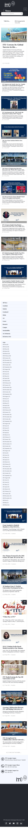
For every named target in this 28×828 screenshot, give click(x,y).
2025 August (6, 369)
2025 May (6, 376)
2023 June (6, 428)
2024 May (6, 403)
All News (5, 302)
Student (5, 309)
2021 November (7, 471)
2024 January (6, 412)
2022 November (7, 443)
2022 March (6, 462)
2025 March (6, 380)
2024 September (7, 394)
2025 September (7, 367)
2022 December (7, 441)
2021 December (7, 468)
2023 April (6, 432)
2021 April (6, 486)
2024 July (6, 398)
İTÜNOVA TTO (7, 336)
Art (3, 318)
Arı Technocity (6, 333)
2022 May (6, 457)
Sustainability (6, 330)
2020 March (6, 504)
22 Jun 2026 (13, 21)
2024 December (7, 387)
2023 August (6, 423)
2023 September (7, 421)
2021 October (6, 473)
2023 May (6, 430)
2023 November (7, 416)
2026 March (6, 353)
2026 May (6, 349)
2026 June (6, 346)
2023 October (6, 419)
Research (5, 324)
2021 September (7, 475)
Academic (5, 305)
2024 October (6, 392)
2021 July (6, 480)
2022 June (6, 455)
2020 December (7, 495)
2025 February (7, 383)
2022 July (5, 453)
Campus (5, 327)
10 (18, 752)
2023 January (6, 439)
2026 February (7, 355)
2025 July (6, 371)
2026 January (6, 358)
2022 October (6, 446)
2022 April (6, 459)
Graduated (5, 312)
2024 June (6, 401)
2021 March (6, 489)
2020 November (7, 498)
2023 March (6, 434)
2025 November (7, 362)
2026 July (5, 344)
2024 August (6, 396)
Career (4, 321)
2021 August (6, 477)
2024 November (7, 389)
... (20, 752)
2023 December (7, 414)
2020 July (5, 500)
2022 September (7, 448)
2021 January (6, 493)
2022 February (6, 464)
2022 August (6, 450)
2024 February (7, 410)
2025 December (7, 360)
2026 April (6, 351)
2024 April (6, 405)
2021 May (6, 484)
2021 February (7, 491)
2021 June (6, 482)
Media (4, 315)
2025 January (6, 385)
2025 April (6, 378)
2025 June (6, 373)
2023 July (6, 425)
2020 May (5, 502)
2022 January (6, 466)
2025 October (6, 364)
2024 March (6, 407)
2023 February (6, 437)
